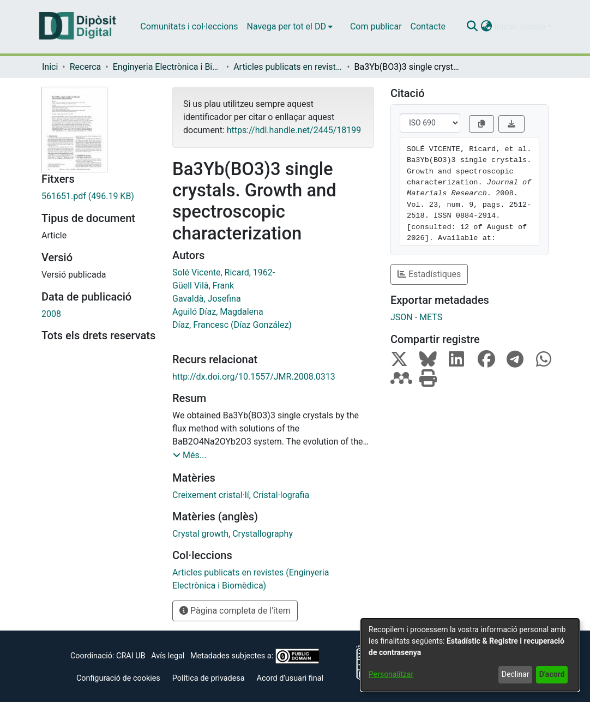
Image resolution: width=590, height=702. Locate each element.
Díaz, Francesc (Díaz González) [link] (232, 325)
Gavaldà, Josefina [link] (206, 298)
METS (430, 317)
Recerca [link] (85, 67)
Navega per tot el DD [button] (286, 26)
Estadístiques (429, 274)
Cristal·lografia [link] (281, 495)
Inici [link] (50, 67)
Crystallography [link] (262, 534)
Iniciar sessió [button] (520, 26)
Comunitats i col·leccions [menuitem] (189, 26)
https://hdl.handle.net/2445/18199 (294, 130)
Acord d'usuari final (290, 678)
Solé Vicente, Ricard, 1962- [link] (223, 272)
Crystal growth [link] (200, 534)
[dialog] (470, 655)
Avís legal (167, 656)
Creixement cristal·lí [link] (210, 495)
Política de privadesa (208, 678)
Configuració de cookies (118, 678)
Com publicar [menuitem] (376, 26)
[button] (472, 26)
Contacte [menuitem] (428, 26)
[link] (98, 196)
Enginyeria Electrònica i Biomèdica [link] (167, 67)
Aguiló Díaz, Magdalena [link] (217, 312)
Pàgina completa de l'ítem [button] (235, 610)
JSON (401, 317)
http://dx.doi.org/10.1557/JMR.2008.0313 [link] (253, 376)
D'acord (552, 674)
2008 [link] (51, 314)
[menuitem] (290, 27)
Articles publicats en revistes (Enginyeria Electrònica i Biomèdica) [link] (287, 67)
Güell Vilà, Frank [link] (203, 285)
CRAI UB (130, 656)
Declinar (515, 674)
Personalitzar (391, 674)
